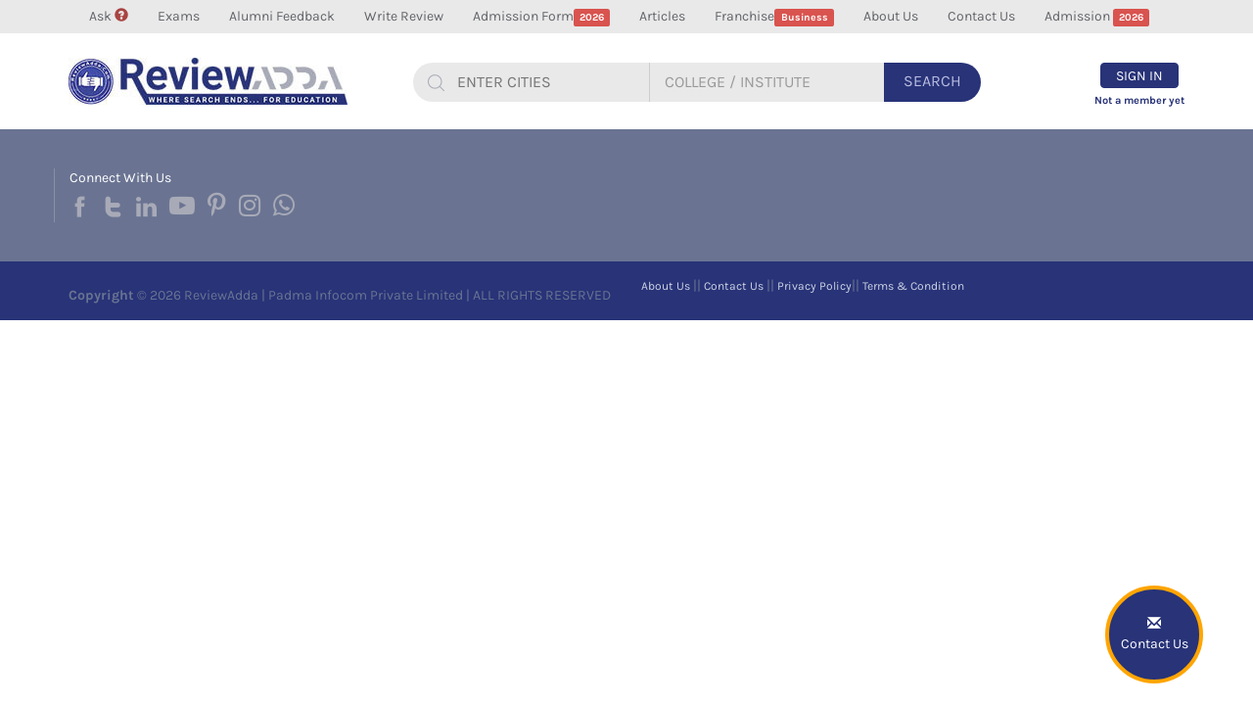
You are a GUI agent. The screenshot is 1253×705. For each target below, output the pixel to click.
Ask (108, 16)
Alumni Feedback (282, 16)
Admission (1097, 17)
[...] (545, 82)
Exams (179, 16)
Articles (662, 16)
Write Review (403, 16)
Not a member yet (1139, 100)
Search (932, 80)
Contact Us (981, 16)
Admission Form (542, 17)
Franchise (774, 17)
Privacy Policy (814, 286)
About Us (890, 16)
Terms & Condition (913, 286)
